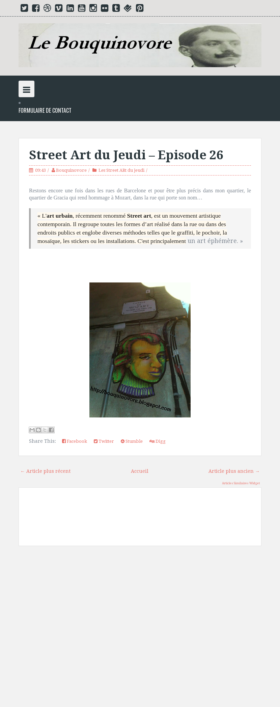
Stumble (132, 441)
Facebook (74, 441)
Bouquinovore (71, 170)
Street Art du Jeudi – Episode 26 (126, 155)
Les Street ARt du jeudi (121, 170)
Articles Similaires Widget (241, 483)
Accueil (139, 471)
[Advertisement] (140, 629)
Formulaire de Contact (45, 110)
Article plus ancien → (234, 471)
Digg (157, 441)
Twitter (104, 441)
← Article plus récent (45, 471)
